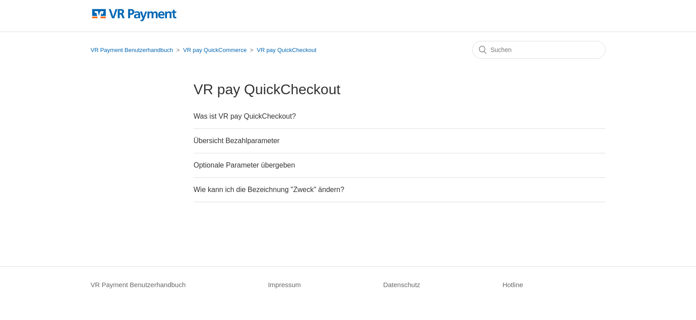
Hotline (512, 284)
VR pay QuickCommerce (215, 50)
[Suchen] (538, 50)
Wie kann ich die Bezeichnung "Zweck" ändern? (269, 189)
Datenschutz (401, 284)
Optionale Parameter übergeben (244, 165)
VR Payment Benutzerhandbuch (132, 50)
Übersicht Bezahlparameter (237, 140)
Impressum (284, 284)
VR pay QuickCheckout (286, 50)
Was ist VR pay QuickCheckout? (245, 116)
